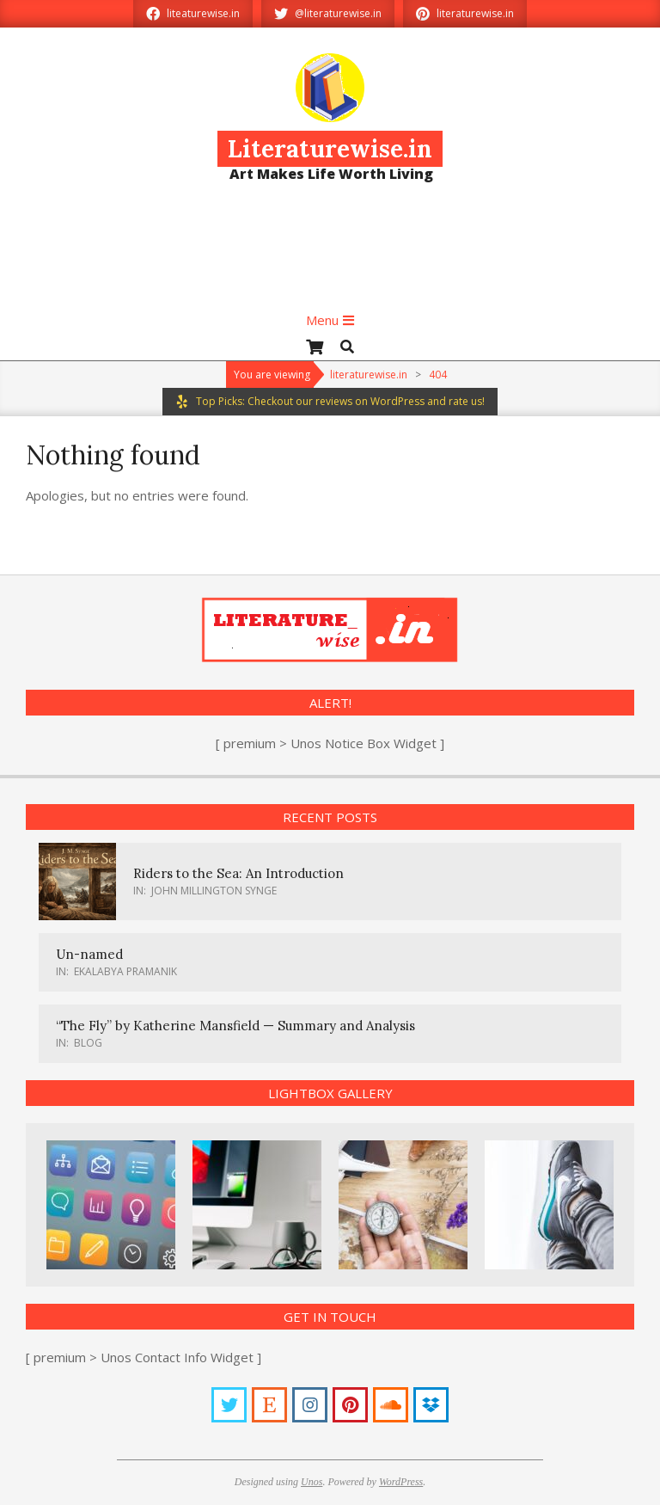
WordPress (401, 1482)
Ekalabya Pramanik (125, 971)
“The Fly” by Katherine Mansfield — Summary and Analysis (235, 1025)
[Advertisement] (330, 253)
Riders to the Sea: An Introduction (238, 873)
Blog (88, 1042)
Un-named (89, 954)
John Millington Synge (214, 890)
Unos (311, 1482)
